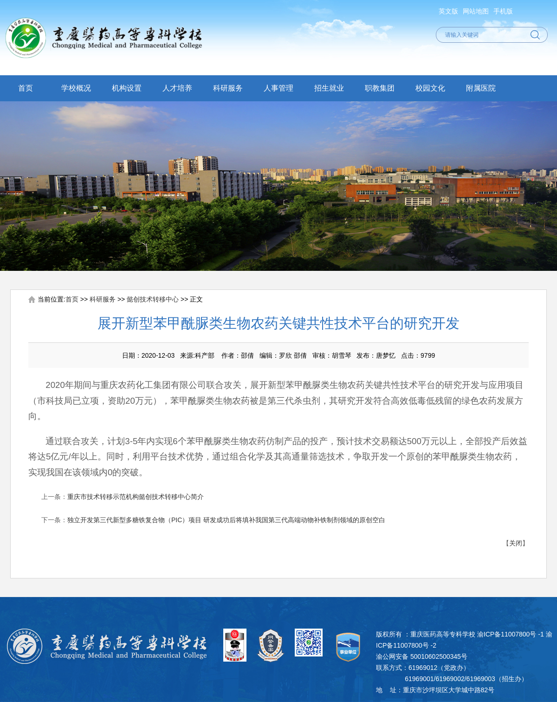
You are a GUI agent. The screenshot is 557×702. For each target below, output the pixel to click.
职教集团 (380, 88)
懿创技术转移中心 (153, 299)
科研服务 (228, 88)
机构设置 (127, 88)
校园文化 (430, 88)
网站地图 (476, 11)
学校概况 (76, 88)
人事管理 (278, 88)
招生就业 (329, 88)
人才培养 (177, 88)
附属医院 (481, 88)
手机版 (503, 11)
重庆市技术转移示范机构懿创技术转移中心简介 (135, 496)
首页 (25, 88)
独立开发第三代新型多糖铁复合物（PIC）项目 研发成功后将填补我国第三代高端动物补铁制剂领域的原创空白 (226, 520)
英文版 (448, 11)
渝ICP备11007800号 (507, 634)
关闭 (515, 543)
